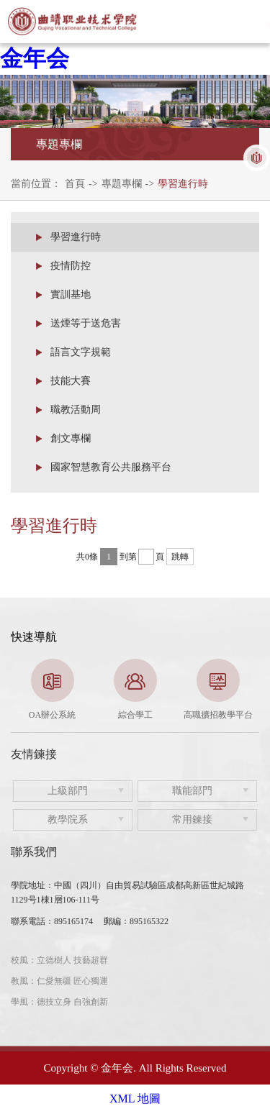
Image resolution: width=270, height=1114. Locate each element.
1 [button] (92, 714)
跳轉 (180, 557)
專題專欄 (122, 183)
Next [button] (252, 690)
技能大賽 (70, 380)
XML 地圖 (135, 1098)
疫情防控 (70, 265)
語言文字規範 (80, 352)
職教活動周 (75, 409)
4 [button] (157, 714)
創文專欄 (70, 438)
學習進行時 (183, 183)
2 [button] (114, 714)
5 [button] (178, 714)
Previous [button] (18, 690)
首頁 (75, 183)
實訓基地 (70, 294)
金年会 (34, 58)
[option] (52, 690)
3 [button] (135, 714)
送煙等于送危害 (85, 323)
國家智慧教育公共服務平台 (110, 467)
